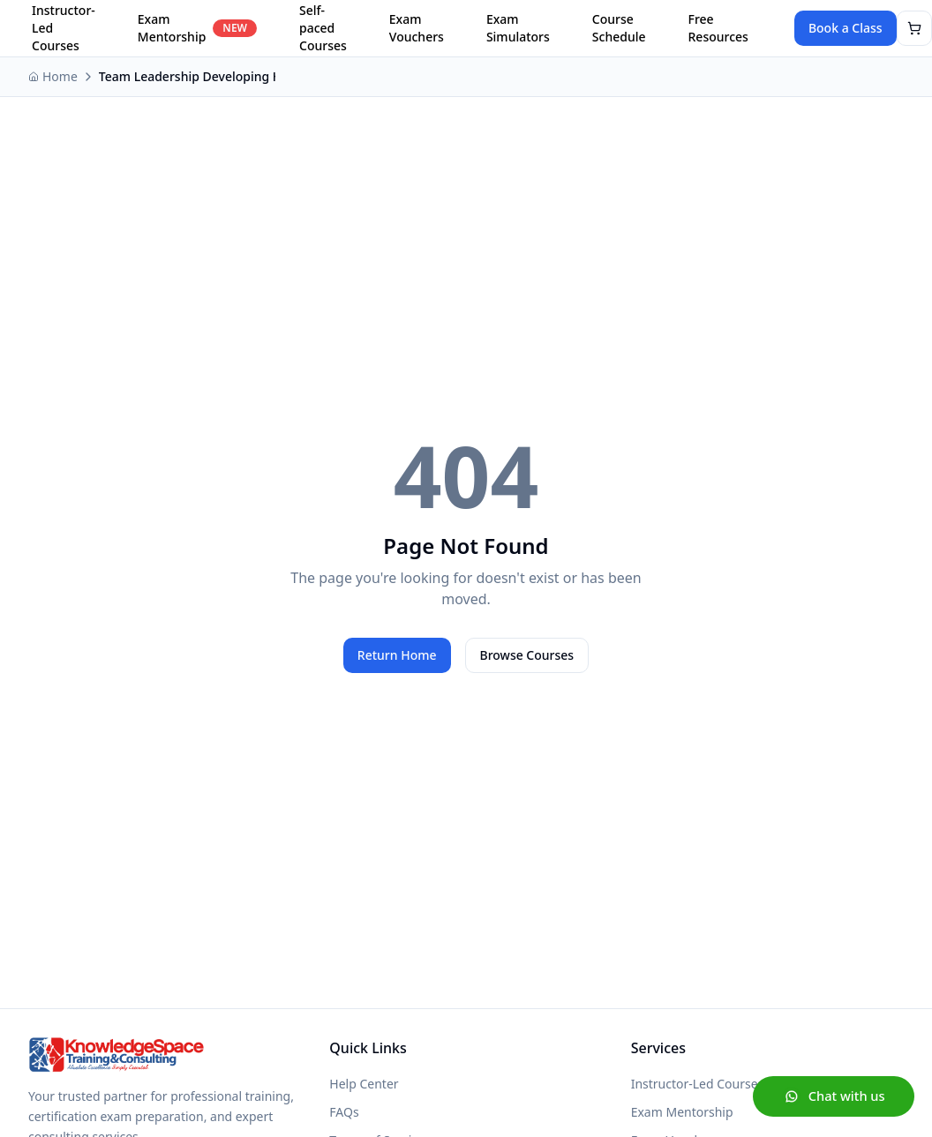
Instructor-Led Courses (697, 1083)
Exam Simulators (518, 28)
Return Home (397, 655)
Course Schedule (619, 28)
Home (53, 76)
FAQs (343, 1111)
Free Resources (718, 28)
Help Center (363, 1083)
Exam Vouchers (416, 28)
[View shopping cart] (914, 28)
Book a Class (845, 27)
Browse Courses (527, 655)
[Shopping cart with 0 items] (914, 28)
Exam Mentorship (197, 28)
